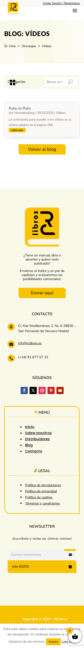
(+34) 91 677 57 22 (33, 357)
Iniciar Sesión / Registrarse (61, 3)
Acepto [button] (53, 642)
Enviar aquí (42, 293)
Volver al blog (42, 149)
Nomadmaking (24, 113)
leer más (17, 130)
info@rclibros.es (30, 343)
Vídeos (61, 113)
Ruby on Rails (20, 108)
